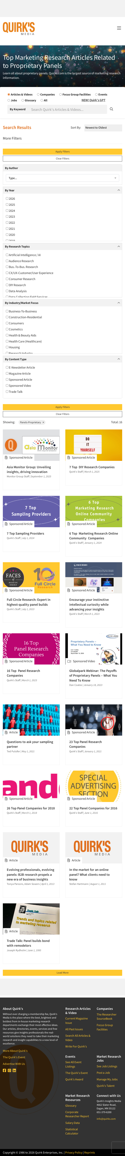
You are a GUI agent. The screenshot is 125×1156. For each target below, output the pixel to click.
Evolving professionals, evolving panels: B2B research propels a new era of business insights (30, 874)
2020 (10, 235)
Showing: (9, 422)
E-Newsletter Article (20, 367)
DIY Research (16, 285)
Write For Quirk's (76, 1046)
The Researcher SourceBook (107, 1016)
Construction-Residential (24, 317)
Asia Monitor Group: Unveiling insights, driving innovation (29, 469)
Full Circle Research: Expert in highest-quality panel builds (28, 601)
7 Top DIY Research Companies (92, 467)
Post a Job (103, 1072)
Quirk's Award (74, 1079)
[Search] (68, 109)
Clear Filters (62, 158)
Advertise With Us (14, 1064)
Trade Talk (14, 392)
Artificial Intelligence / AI (23, 255)
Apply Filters (63, 151)
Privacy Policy (73, 1152)
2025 (10, 205)
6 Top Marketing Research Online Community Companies (93, 535)
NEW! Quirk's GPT (93, 100)
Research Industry (19, 353)
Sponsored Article (19, 379)
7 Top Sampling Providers (25, 533)
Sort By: (76, 127)
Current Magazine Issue (76, 1020)
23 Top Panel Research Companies (85, 744)
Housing (13, 347)
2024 (10, 211)
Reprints (89, 1152)
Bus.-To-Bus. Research (22, 267)
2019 (10, 241)
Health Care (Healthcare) (24, 341)
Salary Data (72, 1123)
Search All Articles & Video (77, 1038)
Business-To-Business (21, 311)
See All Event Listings (73, 1064)
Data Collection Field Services (27, 297)
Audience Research (20, 261)
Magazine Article (18, 373)
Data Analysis (16, 291)
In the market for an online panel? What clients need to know (89, 874)
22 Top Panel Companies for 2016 (93, 808)
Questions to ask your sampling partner (30, 744)
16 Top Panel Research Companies (23, 673)
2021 (10, 229)
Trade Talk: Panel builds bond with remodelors (28, 943)
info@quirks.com (106, 1118)
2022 (10, 222)
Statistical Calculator (71, 1131)
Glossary (70, 1105)
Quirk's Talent (105, 1086)
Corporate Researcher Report (77, 1114)
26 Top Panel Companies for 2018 (31, 808)
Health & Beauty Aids (21, 335)
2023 (10, 216)
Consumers (15, 323)
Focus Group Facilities (105, 1027)
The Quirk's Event (14, 1057)
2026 (10, 198)
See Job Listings (107, 1066)
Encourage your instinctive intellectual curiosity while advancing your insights (89, 604)
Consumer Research (20, 279)
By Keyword (17, 109)
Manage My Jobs (107, 1079)
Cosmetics (14, 329)
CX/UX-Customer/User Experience (29, 273)
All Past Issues (74, 1029)
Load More (63, 972)
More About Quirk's (15, 1051)
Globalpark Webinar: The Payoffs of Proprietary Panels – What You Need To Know (93, 675)
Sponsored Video (18, 386)
